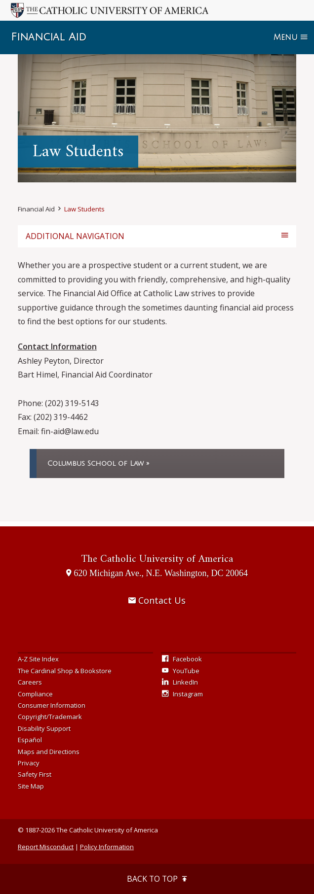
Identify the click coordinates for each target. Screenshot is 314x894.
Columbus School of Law (95, 463)
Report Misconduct (46, 846)
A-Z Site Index (38, 658)
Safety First (34, 774)
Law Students (84, 209)
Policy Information (107, 846)
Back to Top (157, 878)
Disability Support (44, 728)
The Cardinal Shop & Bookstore (65, 670)
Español (30, 739)
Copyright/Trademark (50, 716)
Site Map (31, 786)
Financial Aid (48, 37)
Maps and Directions (48, 751)
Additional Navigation (75, 236)
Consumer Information (51, 705)
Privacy (28, 762)
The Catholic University (157, 559)
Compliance (35, 693)
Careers (30, 682)
